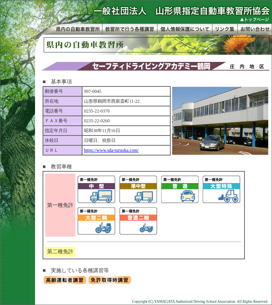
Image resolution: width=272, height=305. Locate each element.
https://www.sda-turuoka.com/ (111, 150)
